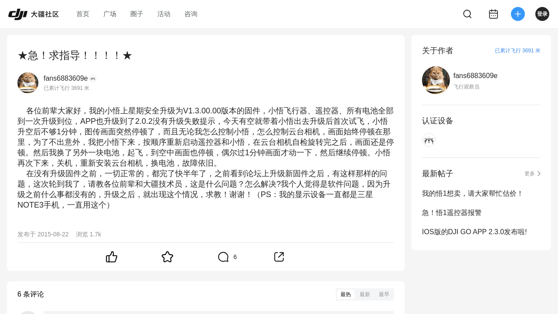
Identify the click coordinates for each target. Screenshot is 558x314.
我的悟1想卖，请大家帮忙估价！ (473, 193)
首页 (82, 13)
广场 (109, 13)
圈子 (136, 13)
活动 (163, 13)
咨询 (190, 13)
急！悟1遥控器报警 (452, 212)
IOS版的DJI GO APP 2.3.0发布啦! (474, 232)
